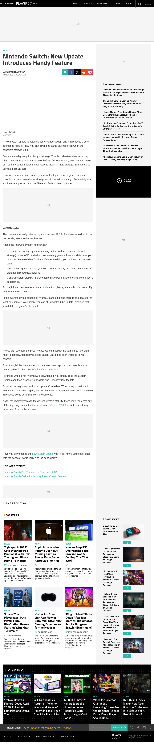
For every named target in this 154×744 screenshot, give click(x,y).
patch (45, 288)
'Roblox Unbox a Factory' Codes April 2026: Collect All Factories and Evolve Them (17, 708)
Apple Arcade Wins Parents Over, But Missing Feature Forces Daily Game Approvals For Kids (47, 555)
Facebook (71, 74)
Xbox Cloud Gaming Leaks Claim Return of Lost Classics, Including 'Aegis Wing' (123, 159)
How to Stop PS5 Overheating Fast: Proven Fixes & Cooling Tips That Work (77, 555)
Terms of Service (45, 738)
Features (102, 4)
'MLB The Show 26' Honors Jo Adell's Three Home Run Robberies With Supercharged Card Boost (75, 710)
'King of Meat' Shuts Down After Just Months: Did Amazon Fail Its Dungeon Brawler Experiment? (79, 622)
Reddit (84, 74)
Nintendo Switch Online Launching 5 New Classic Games (34, 477)
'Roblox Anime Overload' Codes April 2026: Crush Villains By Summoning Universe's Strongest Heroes (123, 127)
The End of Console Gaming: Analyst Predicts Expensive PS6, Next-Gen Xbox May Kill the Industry (122, 104)
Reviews (87, 4)
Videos (116, 4)
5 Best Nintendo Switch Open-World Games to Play (111, 536)
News (74, 4)
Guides (129, 4)
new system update (43, 455)
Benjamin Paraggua (15, 73)
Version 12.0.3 (58, 406)
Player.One (36, 4)
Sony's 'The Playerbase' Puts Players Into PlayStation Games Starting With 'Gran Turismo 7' (16, 623)
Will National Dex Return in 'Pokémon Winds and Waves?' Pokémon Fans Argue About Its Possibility (122, 149)
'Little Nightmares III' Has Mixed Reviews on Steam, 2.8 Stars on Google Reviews (111, 558)
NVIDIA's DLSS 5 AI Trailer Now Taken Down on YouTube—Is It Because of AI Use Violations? (135, 708)
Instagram (144, 729)
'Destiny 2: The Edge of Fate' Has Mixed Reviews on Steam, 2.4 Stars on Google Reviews (111, 649)
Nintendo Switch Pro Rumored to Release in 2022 (30, 473)
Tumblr (150, 729)
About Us (8, 738)
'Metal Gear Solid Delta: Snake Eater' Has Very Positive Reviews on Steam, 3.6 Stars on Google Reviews (111, 626)
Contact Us (24, 738)
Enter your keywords (139, 4)
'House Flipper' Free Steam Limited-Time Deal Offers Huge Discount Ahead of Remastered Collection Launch (122, 116)
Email (65, 74)
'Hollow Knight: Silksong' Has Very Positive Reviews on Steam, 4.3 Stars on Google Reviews (111, 604)
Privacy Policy (68, 738)
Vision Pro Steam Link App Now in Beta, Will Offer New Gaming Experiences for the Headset (48, 622)
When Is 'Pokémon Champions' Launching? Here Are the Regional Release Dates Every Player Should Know (123, 93)
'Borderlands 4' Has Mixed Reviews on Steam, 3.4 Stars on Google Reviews (111, 581)
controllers (52, 371)
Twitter (77, 74)
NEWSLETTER (14, 729)
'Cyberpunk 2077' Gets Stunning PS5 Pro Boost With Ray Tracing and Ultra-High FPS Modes (17, 555)
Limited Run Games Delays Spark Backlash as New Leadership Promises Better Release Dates (123, 138)
